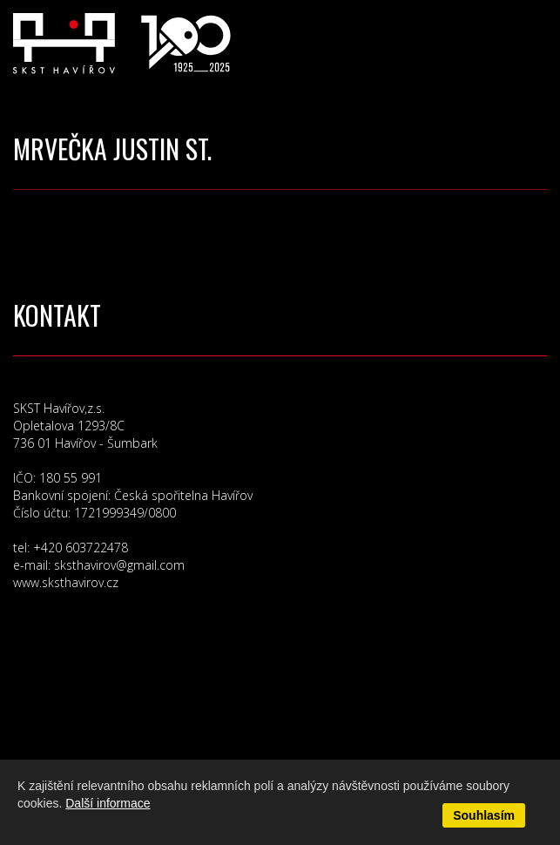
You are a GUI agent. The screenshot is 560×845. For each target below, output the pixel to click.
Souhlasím (484, 815)
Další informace (107, 803)
